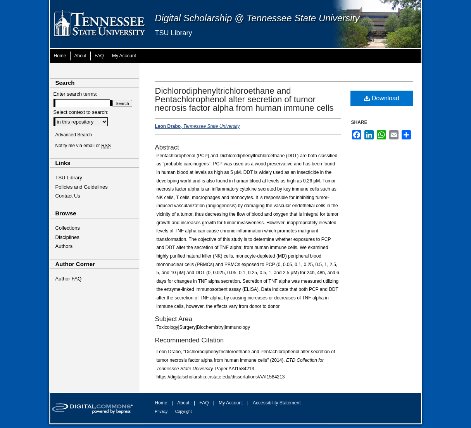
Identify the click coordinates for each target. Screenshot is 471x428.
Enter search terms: (75, 94)
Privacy (161, 411)
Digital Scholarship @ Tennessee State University (257, 18)
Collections (67, 228)
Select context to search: (81, 112)
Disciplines (67, 237)
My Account (231, 403)
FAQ (204, 403)
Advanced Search (73, 135)
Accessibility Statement (276, 403)
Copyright (183, 411)
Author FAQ (68, 279)
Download (381, 98)
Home (161, 403)
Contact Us (67, 196)
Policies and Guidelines (81, 187)
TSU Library (173, 33)
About (183, 403)
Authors (64, 246)
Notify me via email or (83, 145)
